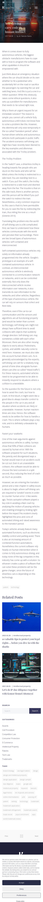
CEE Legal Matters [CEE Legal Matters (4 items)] (23, 771)
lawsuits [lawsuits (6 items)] (33, 788)
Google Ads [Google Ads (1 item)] (28, 784)
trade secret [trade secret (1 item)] (7, 814)
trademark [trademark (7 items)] (35, 801)
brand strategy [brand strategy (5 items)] (8, 771)
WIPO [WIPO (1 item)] (34, 814)
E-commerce (7, 742)
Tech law (9, 18)
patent (5, 587)
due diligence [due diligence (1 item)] (8, 784)
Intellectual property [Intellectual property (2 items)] (10, 788)
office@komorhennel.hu (13, 2)
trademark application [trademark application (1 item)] (11, 806)
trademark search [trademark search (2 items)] (30, 810)
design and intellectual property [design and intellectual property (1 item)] (15, 775)
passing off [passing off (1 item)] (32, 797)
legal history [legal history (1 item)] (7, 793)
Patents (5, 751)
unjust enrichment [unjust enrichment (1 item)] (22, 814)
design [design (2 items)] (35, 771)
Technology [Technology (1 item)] (24, 801)
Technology (15, 587)
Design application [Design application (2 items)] (10, 779)
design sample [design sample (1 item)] (25, 779)
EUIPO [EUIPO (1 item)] (18, 784)
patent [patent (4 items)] (5, 801)
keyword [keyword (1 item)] (24, 788)
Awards (5, 726)
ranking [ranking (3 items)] (14, 801)
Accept (21, 893)
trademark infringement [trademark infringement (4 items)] (12, 810)
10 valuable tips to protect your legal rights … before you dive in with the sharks (21, 642)
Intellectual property (22, 635)
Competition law (9, 734)
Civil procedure (8, 730)
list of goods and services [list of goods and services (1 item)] (24, 793)
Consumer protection (11, 738)
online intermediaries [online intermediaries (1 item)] (11, 797)
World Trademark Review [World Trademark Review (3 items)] (12, 819)
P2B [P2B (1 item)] (23, 797)
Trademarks (7, 759)
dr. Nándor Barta (25, 36)
